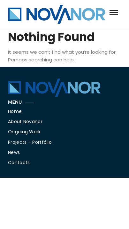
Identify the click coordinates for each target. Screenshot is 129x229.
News (14, 152)
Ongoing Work (24, 132)
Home (15, 111)
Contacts (19, 162)
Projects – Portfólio (30, 142)
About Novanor (25, 121)
